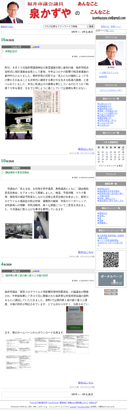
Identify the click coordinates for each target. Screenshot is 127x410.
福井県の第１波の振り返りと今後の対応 (26, 275)
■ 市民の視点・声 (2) (107, 120)
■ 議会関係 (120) (105, 108)
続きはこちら (85, 148)
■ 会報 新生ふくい (106, 198)
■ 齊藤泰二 (102, 223)
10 (103, 154)
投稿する (105, 26)
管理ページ (116, 26)
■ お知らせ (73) (104, 104)
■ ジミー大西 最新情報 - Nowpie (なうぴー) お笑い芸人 (110, 242)
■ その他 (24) (103, 125)
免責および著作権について (78, 402)
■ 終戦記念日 (103, 189)
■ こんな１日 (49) (105, 123)
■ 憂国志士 (102, 213)
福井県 (36, 47)
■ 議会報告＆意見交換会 (109, 191)
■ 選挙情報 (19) (104, 118)
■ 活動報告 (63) (104, 106)
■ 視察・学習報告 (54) (107, 111)
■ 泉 (99, 218)
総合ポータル (7, 26)
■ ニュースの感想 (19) (107, 113)
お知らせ (92, 402)
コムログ (73, 407)
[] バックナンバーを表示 (111, 166)
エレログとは (53, 402)
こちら (111, 30)
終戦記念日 (11, 51)
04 (107, 152)
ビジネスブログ (84, 407)
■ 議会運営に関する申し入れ (111, 200)
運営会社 (63, 402)
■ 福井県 (103, 76)
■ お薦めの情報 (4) (106, 115)
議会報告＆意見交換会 (17, 172)
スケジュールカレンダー (111, 90)
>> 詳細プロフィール (108, 72)
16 (99, 157)
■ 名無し (101, 216)
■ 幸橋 (100, 220)
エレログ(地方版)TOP (39, 402)
